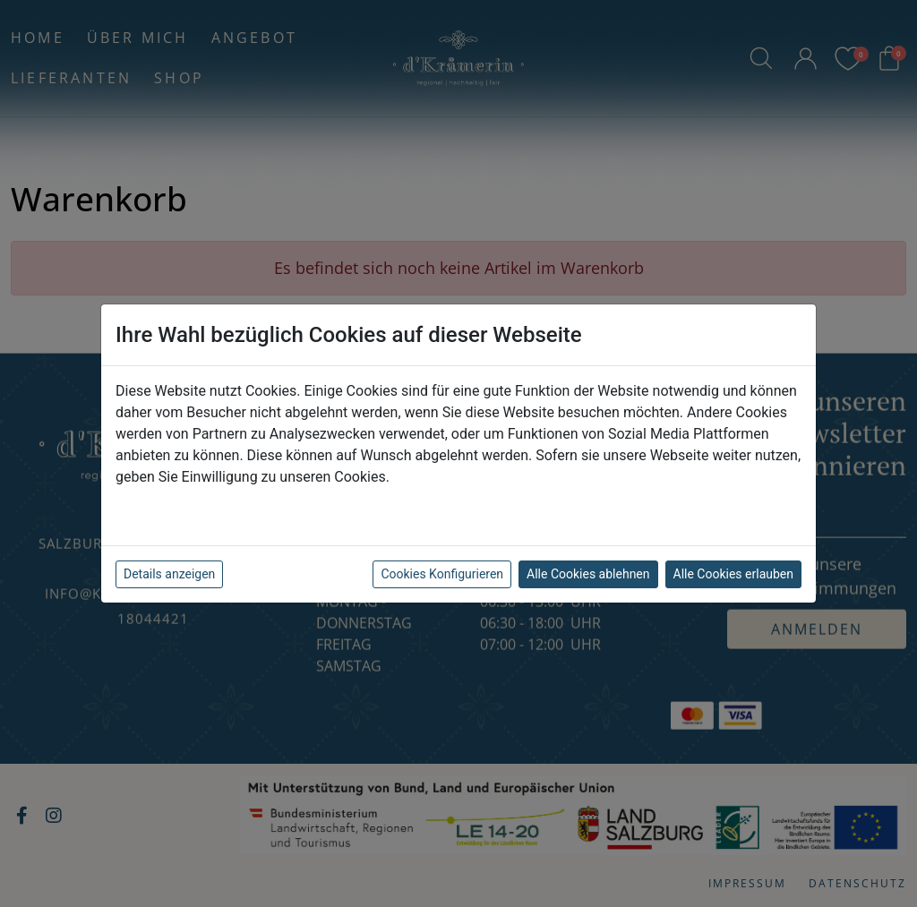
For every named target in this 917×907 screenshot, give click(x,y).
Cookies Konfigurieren (442, 574)
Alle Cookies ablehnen (588, 574)
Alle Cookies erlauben (733, 574)
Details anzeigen (169, 574)
